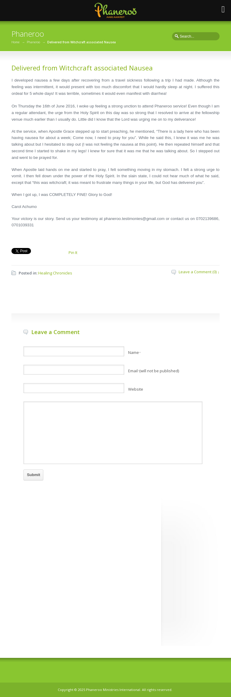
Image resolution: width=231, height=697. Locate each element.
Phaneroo (33, 42)
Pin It (73, 252)
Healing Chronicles (55, 273)
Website (135, 389)
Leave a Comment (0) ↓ (199, 271)
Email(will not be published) (153, 370)
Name (134, 352)
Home (15, 42)
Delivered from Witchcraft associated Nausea (82, 67)
